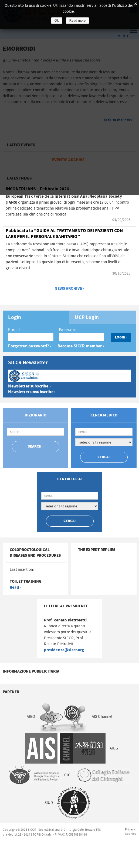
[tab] (36, 317)
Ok (57, 20)
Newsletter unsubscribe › (32, 392)
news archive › (69, 288)
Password (68, 330)
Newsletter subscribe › (29, 386)
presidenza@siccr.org (64, 650)
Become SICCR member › (80, 346)
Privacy (130, 829)
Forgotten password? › (29, 346)
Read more (77, 20)
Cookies (130, 834)
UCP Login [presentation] (87, 317)
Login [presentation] (14, 317)
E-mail (14, 330)
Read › (15, 587)
